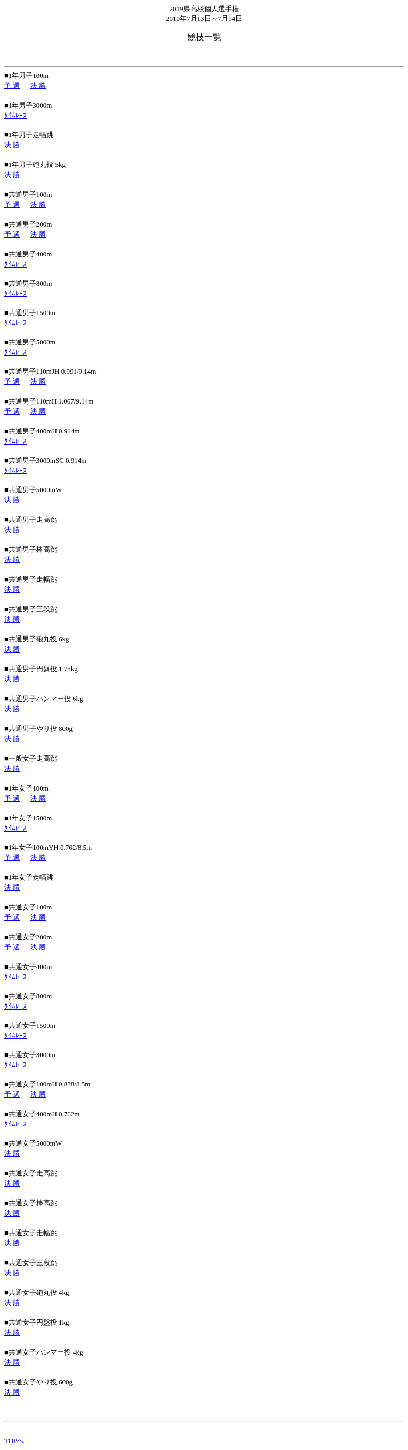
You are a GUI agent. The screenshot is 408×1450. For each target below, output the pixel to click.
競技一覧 (204, 37)
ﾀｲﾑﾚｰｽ (15, 115)
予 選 (12, 86)
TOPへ (14, 1441)
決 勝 (38, 86)
